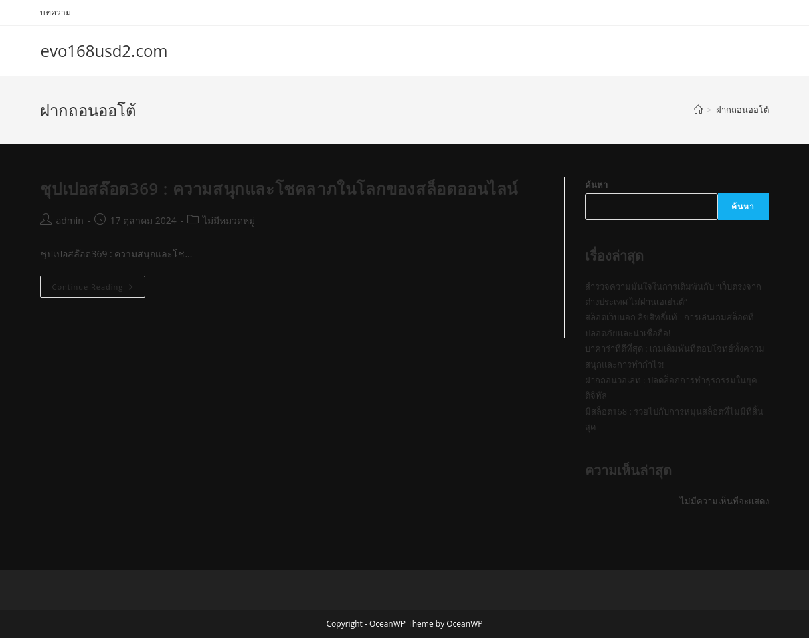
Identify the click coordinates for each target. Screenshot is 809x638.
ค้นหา (596, 185)
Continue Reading (98, 289)
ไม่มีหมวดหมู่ (229, 220)
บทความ (55, 12)
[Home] (698, 110)
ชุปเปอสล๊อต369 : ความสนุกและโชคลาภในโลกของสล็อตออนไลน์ (279, 188)
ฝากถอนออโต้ (742, 110)
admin (69, 220)
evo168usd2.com (103, 50)
